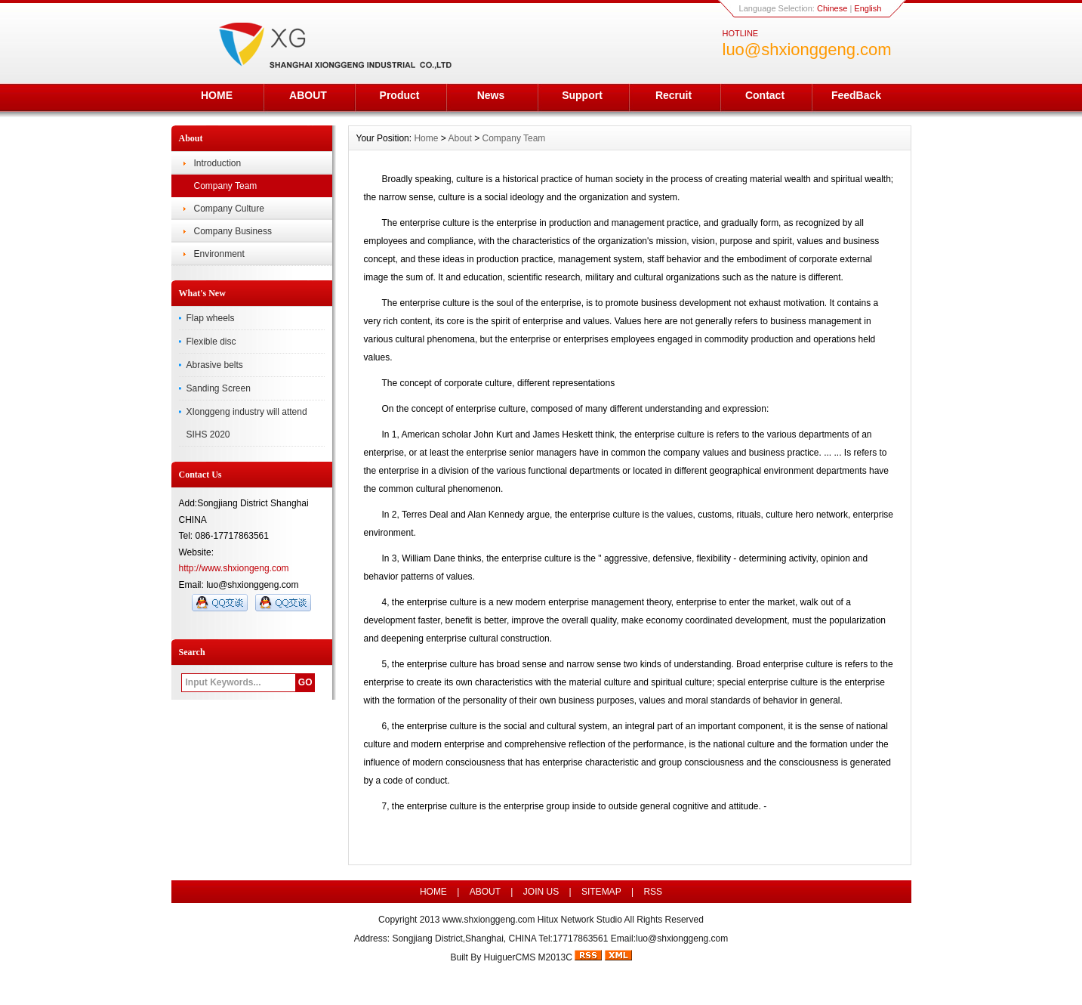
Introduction (218, 163)
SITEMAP (601, 891)
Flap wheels (210, 318)
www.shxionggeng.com (488, 919)
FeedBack (856, 95)
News (491, 95)
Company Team (225, 186)
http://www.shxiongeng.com (234, 568)
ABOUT (308, 95)
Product (400, 95)
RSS (652, 891)
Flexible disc (211, 341)
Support (582, 95)
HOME (217, 95)
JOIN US (541, 891)
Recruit (673, 95)
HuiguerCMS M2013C (527, 957)
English (867, 8)
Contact (765, 95)
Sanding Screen (218, 388)
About (459, 138)
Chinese (832, 8)
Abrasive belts (214, 365)
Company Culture (229, 208)
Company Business (233, 231)
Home (426, 138)
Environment (219, 254)
